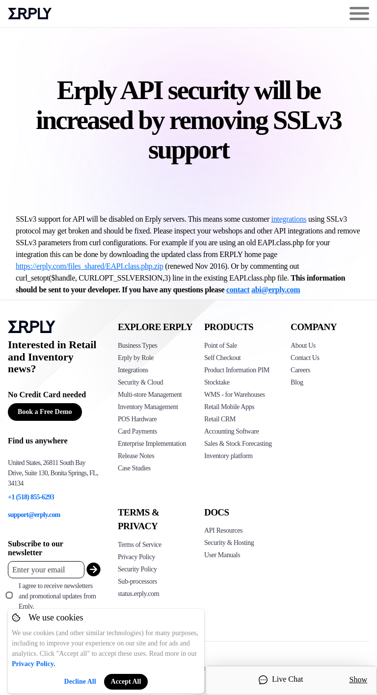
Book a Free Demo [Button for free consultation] (45, 411)
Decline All (80, 681)
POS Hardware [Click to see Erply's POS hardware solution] (137, 419)
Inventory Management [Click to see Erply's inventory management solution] (148, 407)
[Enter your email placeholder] (46, 569)
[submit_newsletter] (91, 570)
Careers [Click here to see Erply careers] (300, 370)
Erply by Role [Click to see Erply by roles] (136, 357)
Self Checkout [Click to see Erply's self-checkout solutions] (222, 357)
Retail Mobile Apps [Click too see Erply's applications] (229, 407)
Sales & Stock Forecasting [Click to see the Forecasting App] (238, 443)
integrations (289, 219)
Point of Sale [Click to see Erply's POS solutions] (220, 345)
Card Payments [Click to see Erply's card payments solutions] (137, 431)
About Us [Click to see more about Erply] (303, 345)
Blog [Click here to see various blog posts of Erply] (297, 382)
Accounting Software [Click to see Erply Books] (231, 431)
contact (238, 289)
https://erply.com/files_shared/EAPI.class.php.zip (89, 266)
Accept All (126, 681)
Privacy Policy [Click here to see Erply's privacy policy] (136, 557)
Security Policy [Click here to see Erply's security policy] (137, 569)
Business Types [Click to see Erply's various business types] (137, 345)
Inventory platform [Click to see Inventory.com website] (228, 456)
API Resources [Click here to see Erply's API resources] (223, 530)
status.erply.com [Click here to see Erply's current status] (138, 593)
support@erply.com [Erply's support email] (34, 514)
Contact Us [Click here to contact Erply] (305, 357)
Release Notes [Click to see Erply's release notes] (136, 456)
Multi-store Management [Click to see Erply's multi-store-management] (150, 394)
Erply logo (30, 14)
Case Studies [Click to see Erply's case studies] (134, 468)
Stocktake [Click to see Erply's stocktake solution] (216, 382)
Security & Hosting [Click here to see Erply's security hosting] (229, 542)
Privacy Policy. (33, 664)
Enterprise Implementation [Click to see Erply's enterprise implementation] (152, 443)
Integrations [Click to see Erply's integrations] (133, 370)
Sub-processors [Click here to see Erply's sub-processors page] (137, 581)
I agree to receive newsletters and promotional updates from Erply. (57, 596)
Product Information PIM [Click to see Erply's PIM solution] (236, 370)
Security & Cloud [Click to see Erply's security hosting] (140, 382)
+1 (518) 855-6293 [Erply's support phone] (31, 497)
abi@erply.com (275, 289)
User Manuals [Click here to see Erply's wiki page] (222, 555)
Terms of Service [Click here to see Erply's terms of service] (140, 544)
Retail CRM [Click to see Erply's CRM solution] (220, 419)
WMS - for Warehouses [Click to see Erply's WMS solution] (234, 394)
